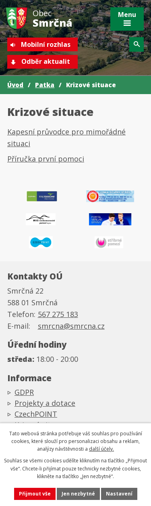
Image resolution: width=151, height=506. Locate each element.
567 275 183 (58, 314)
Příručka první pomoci (45, 159)
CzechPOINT (35, 414)
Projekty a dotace (44, 403)
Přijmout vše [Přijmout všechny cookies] (35, 493)
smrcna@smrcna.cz (71, 326)
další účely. (101, 448)
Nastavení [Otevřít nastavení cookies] (119, 493)
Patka (44, 85)
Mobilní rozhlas (45, 44)
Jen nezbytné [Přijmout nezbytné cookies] (78, 493)
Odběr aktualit (45, 61)
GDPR (24, 392)
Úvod (15, 85)
